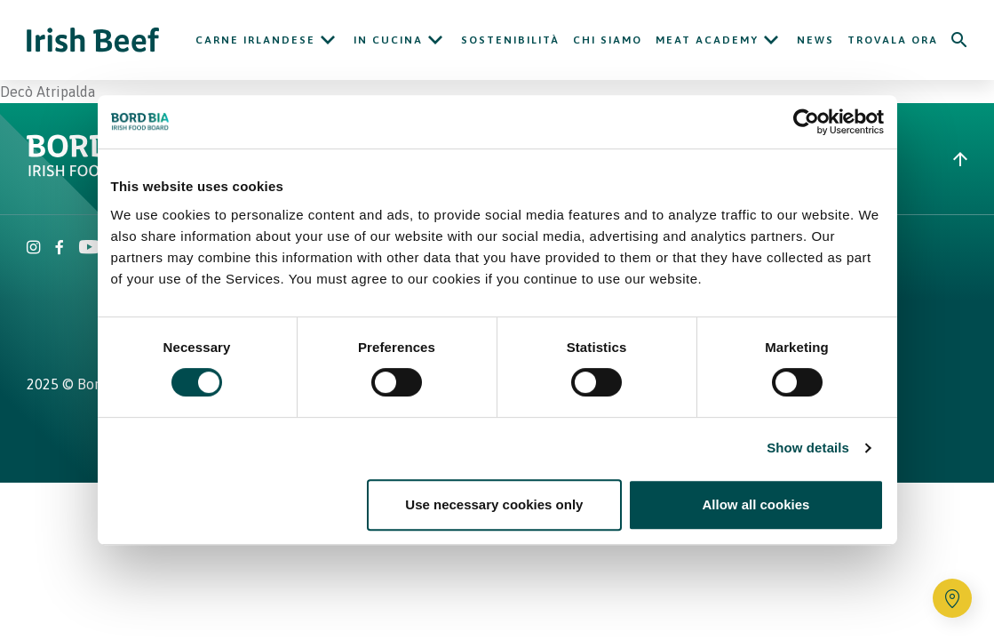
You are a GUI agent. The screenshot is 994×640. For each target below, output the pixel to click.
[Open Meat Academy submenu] (771, 40)
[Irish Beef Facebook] (59, 249)
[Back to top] (960, 159)
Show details (808, 447)
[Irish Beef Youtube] (88, 249)
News (815, 40)
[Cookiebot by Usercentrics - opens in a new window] (806, 121)
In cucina (388, 40)
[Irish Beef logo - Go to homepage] (93, 40)
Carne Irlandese (255, 40)
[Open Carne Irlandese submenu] (327, 40)
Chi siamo (607, 40)
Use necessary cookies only (494, 504)
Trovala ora (892, 40)
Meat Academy (707, 40)
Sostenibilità (510, 40)
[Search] (959, 40)
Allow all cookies (756, 504)
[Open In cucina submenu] (435, 40)
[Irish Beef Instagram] (34, 249)
